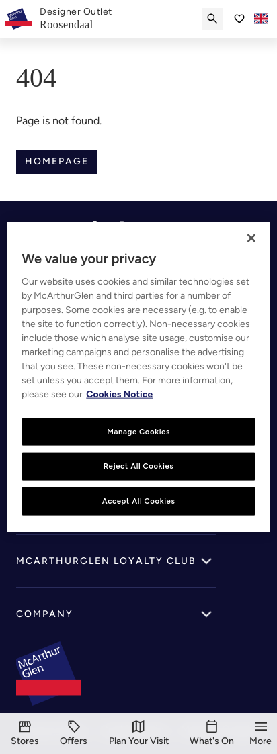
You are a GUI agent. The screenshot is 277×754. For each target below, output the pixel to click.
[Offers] (73, 733)
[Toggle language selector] (261, 19)
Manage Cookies (138, 431)
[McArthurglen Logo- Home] (18, 19)
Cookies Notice (119, 393)
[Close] (251, 237)
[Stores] (25, 733)
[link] (76, 19)
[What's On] (212, 733)
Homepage (57, 161)
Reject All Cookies (138, 466)
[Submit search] (212, 19)
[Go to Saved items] (239, 19)
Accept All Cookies (138, 501)
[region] (138, 377)
